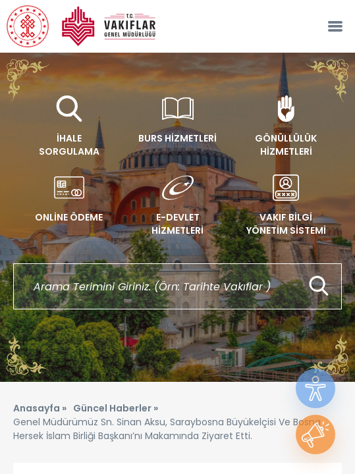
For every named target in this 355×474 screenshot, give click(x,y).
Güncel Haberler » (115, 408)
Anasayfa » (40, 408)
